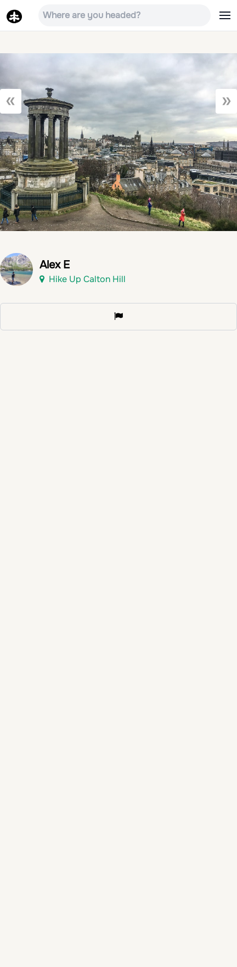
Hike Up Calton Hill (83, 279)
